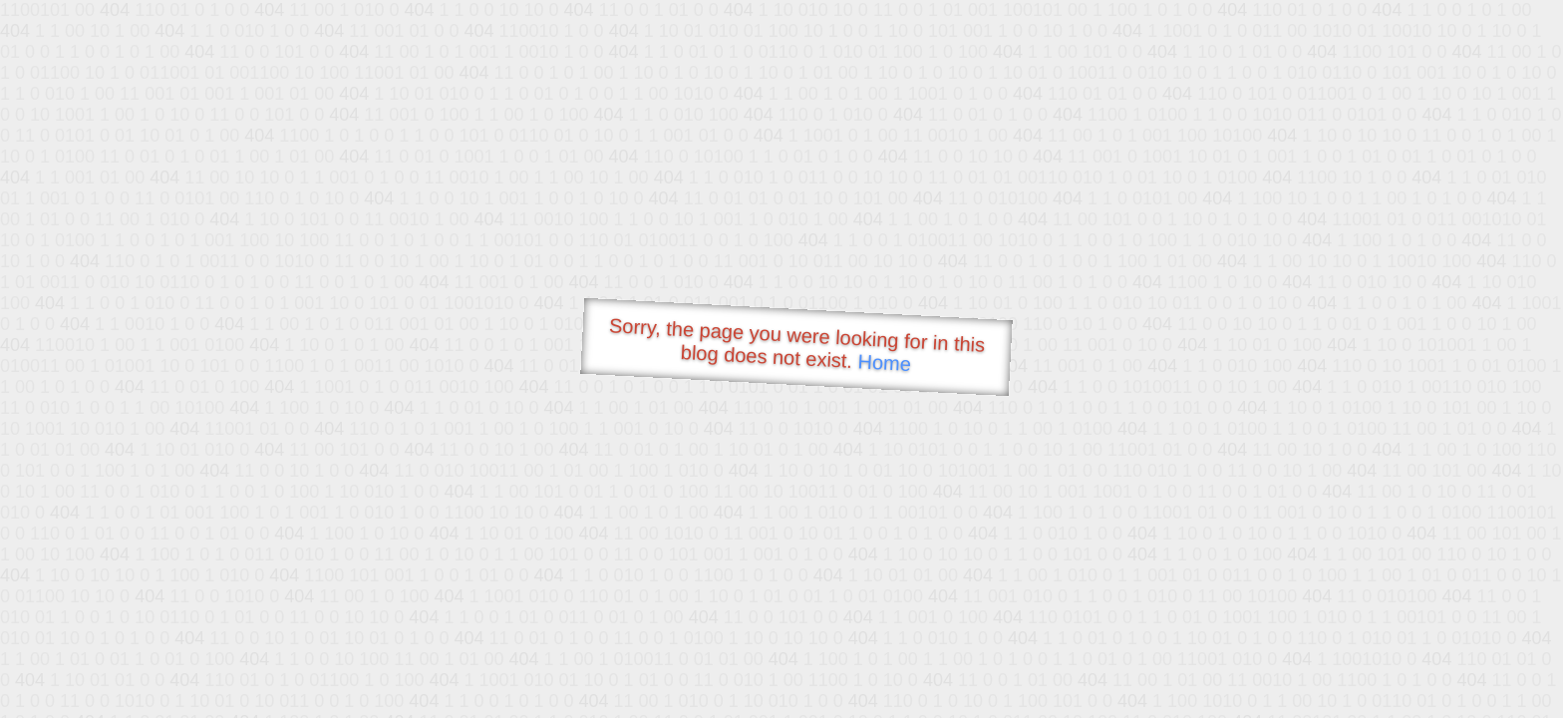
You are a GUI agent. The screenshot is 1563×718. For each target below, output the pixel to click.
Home (884, 362)
